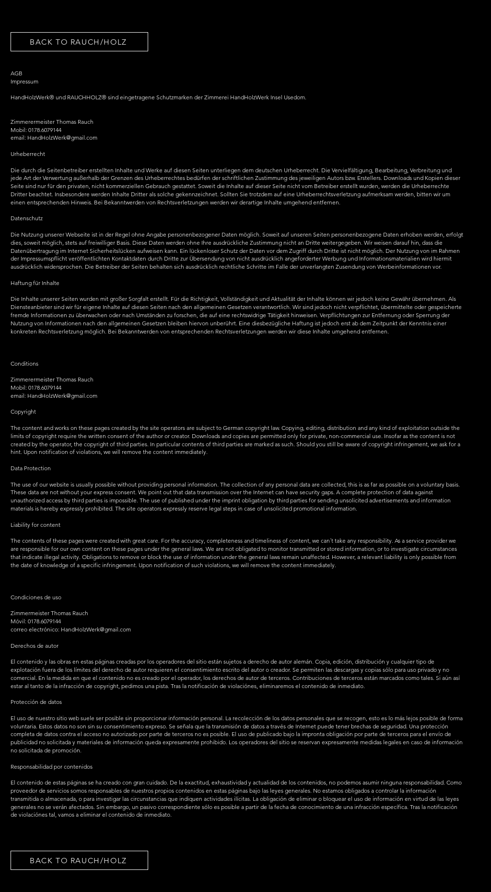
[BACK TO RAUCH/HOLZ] (79, 41)
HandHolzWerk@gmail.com (62, 395)
